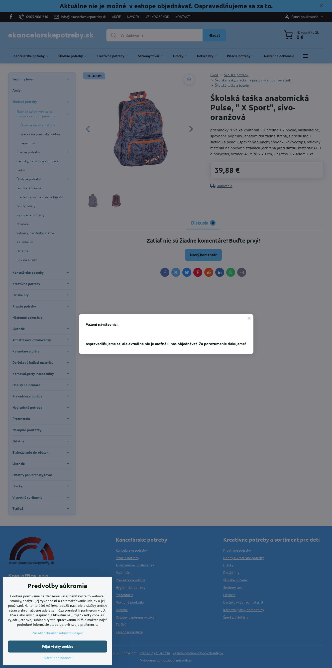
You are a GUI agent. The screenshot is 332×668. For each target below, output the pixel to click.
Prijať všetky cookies (57, 655)
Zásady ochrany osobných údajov (57, 641)
